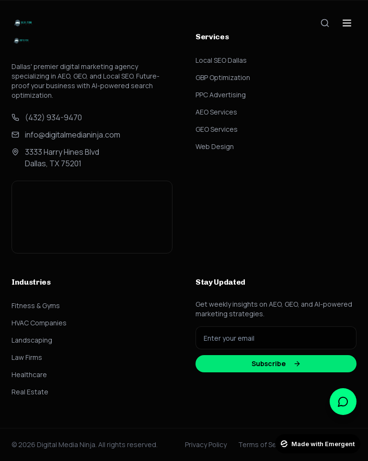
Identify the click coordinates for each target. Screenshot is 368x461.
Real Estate (30, 391)
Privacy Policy (206, 444)
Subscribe (276, 363)
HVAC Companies (39, 322)
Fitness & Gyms (36, 305)
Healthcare (29, 374)
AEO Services (216, 111)
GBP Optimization (223, 77)
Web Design (215, 146)
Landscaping (32, 340)
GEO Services (217, 129)
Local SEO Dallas (221, 60)
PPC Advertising (221, 94)
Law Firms (27, 357)
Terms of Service (265, 444)
